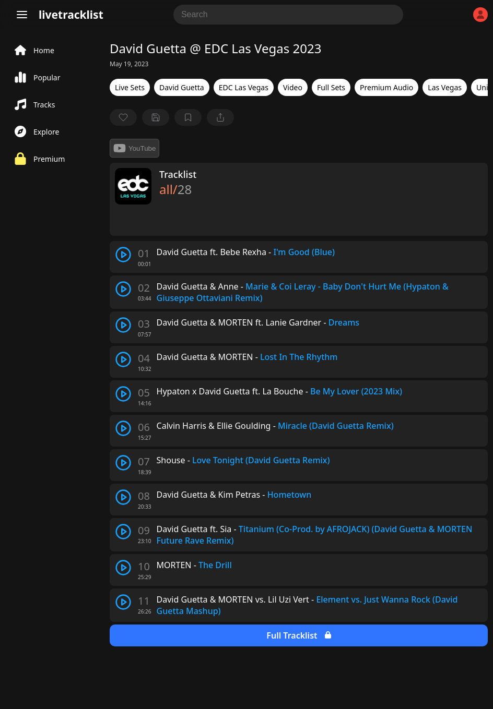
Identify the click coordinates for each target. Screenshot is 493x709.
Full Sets (331, 87)
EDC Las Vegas (243, 87)
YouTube (134, 148)
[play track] (123, 254)
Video (292, 87)
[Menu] (21, 14)
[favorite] (123, 117)
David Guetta (181, 87)
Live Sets (130, 87)
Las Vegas (445, 87)
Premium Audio (386, 87)
